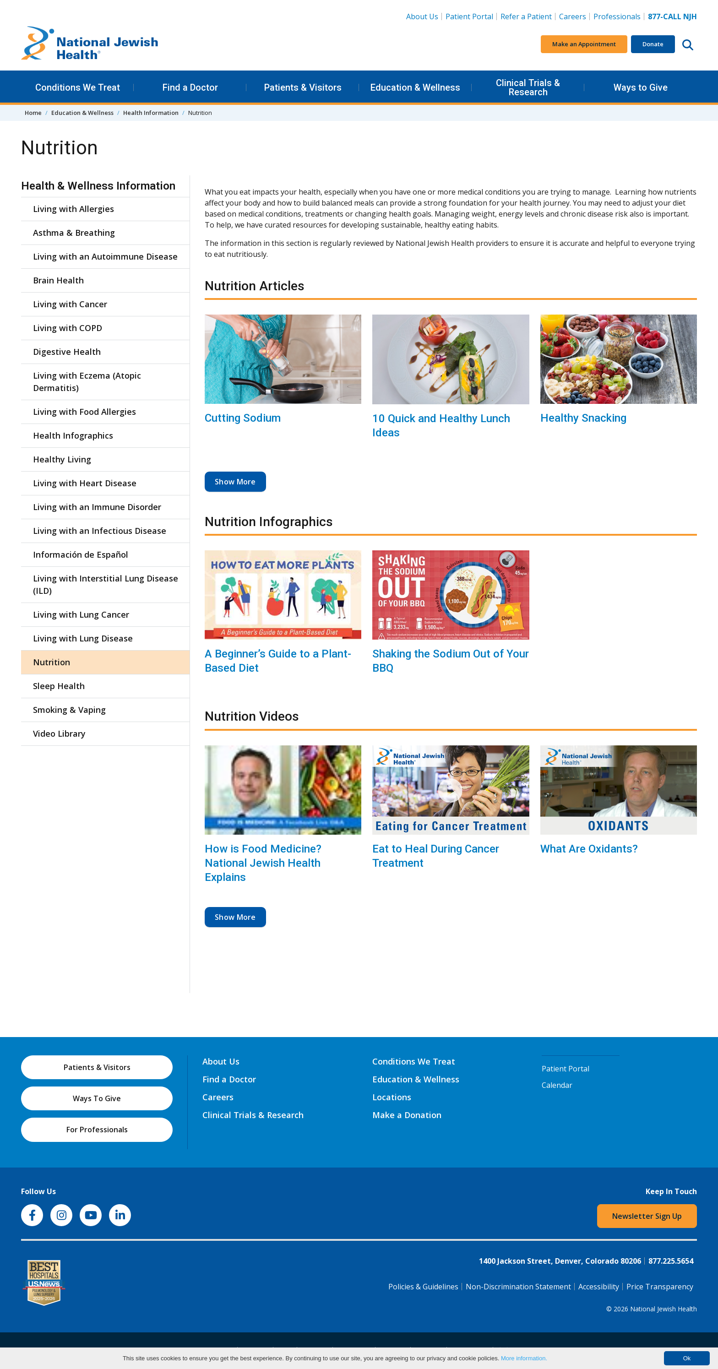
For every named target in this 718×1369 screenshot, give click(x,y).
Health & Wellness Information (98, 185)
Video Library (59, 733)
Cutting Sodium (243, 418)
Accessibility (598, 1287)
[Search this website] (688, 44)
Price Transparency (659, 1287)
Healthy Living (62, 459)
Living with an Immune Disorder (97, 506)
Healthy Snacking (583, 418)
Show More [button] (235, 482)
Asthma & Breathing (74, 232)
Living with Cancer (70, 304)
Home (33, 113)
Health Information (151, 113)
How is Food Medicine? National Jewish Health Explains (263, 863)
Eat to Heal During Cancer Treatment (435, 855)
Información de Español (80, 554)
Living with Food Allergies (84, 411)
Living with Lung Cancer (81, 614)
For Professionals (97, 1130)
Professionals (617, 16)
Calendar (557, 1085)
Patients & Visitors (303, 87)
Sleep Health (59, 685)
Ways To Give (97, 1098)
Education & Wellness (415, 87)
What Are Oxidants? (589, 848)
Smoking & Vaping (69, 709)
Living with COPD (67, 327)
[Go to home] (89, 44)
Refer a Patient (526, 16)
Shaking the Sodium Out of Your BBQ (450, 660)
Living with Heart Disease (84, 483)
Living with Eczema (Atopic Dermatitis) (87, 381)
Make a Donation (406, 1114)
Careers (574, 16)
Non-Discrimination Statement (518, 1287)
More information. (524, 1358)
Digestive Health (67, 351)
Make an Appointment (584, 44)
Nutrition (51, 662)
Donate (653, 44)
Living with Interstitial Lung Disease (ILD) (105, 584)
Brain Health (58, 280)
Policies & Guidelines (423, 1287)
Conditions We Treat (77, 87)
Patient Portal (469, 16)
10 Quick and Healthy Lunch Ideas (441, 425)
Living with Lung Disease (83, 638)
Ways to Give (641, 87)
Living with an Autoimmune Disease (105, 256)
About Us (422, 16)
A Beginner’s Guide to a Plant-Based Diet (278, 660)
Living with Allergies (73, 208)
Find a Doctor (190, 87)
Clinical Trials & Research (528, 87)
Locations (391, 1097)
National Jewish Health (663, 1308)
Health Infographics (73, 435)
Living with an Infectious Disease (99, 530)
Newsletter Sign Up (647, 1216)
